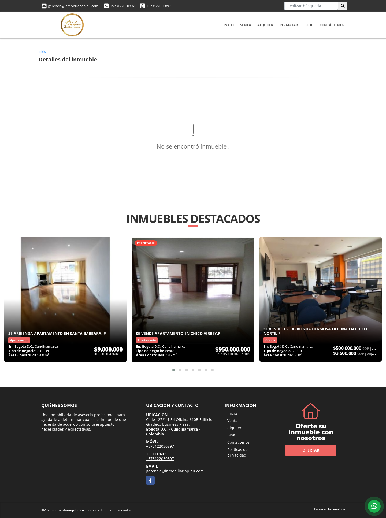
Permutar (289, 25)
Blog (308, 25)
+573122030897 (122, 5)
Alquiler (265, 25)
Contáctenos (332, 25)
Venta (245, 25)
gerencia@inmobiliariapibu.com (73, 5)
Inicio (229, 25)
